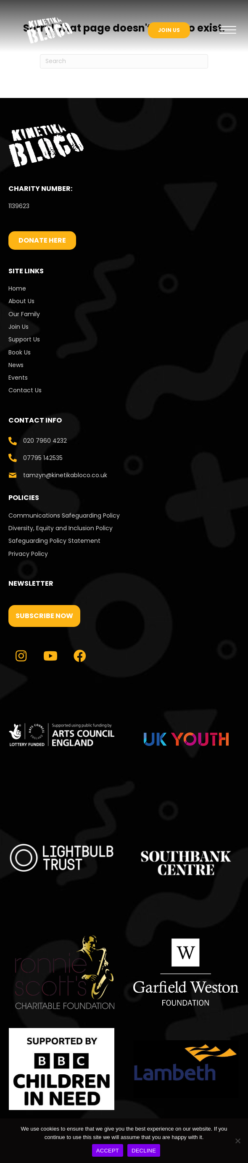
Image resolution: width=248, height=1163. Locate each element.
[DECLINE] (237, 1141)
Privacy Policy (28, 554)
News (16, 365)
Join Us (18, 326)
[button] (44, 616)
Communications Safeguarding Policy (64, 515)
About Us (21, 301)
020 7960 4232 (45, 440)
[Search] (124, 61)
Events (18, 377)
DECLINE (144, 1150)
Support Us (24, 339)
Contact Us (25, 390)
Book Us (19, 352)
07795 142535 (43, 458)
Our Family (24, 314)
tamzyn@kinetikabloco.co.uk (65, 475)
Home (17, 288)
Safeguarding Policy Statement (54, 541)
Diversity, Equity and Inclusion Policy (60, 528)
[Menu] (228, 30)
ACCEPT (107, 1150)
